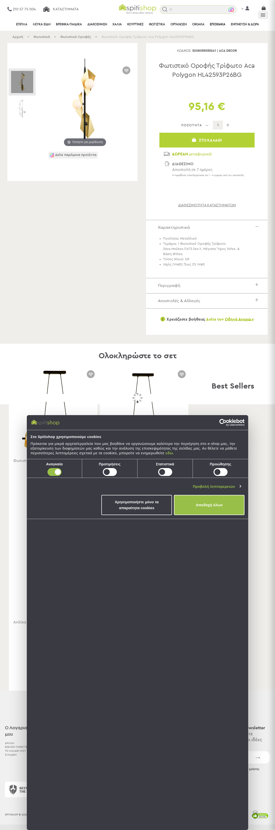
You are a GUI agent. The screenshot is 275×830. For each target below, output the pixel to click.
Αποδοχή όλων (209, 505)
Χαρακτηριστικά (209, 227)
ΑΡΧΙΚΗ (9, 743)
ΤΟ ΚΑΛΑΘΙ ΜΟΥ (15, 750)
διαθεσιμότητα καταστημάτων (207, 205)
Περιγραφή (209, 285)
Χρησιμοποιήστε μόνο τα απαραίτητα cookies (137, 505)
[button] (170, 9)
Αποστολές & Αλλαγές (209, 300)
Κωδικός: (184, 50)
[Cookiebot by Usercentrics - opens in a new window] (222, 422)
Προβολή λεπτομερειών (214, 486)
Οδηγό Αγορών (239, 319)
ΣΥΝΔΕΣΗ (11, 754)
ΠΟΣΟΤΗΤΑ (191, 125)
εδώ (169, 453)
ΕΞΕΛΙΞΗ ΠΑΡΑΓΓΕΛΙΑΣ (19, 747)
